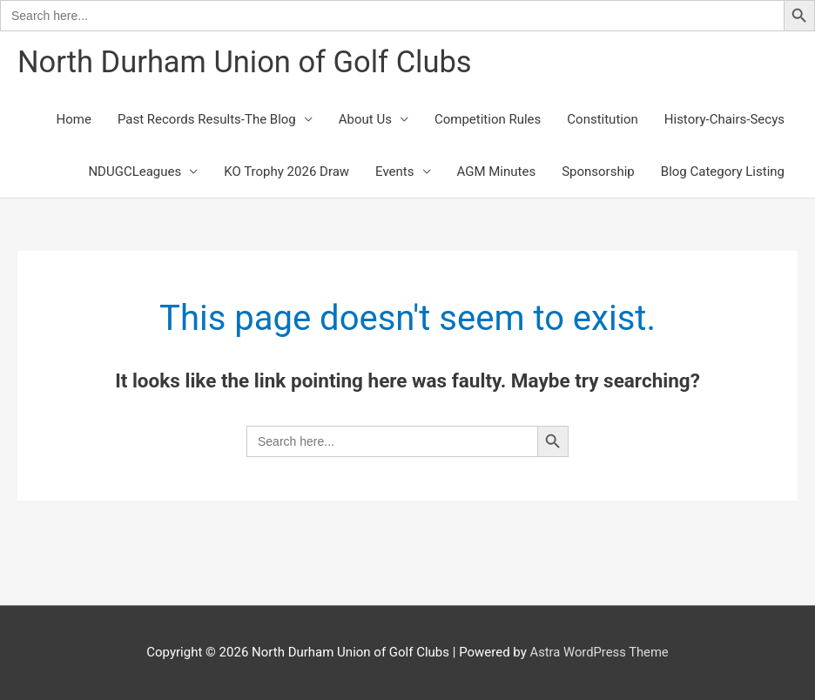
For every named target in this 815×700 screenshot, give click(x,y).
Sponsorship (598, 172)
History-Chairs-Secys (724, 120)
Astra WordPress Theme (599, 652)
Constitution (602, 120)
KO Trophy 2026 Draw (286, 172)
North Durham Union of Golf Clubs (248, 62)
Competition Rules (487, 120)
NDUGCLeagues (134, 172)
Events (394, 172)
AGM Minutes (496, 172)
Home (74, 120)
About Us (365, 120)
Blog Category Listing (723, 172)
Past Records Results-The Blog (207, 120)
